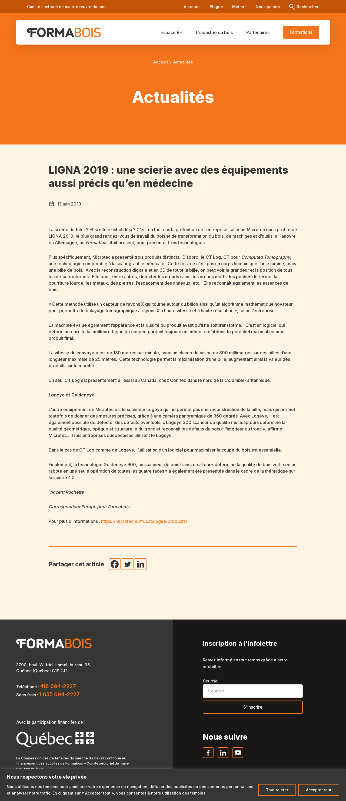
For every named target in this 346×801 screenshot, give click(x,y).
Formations (301, 32)
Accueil (160, 62)
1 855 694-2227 (59, 694)
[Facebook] (115, 564)
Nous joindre (268, 6)
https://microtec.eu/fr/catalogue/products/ (144, 521)
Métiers (239, 6)
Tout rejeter (277, 789)
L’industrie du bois (214, 32)
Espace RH (171, 32)
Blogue (216, 6)
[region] (173, 785)
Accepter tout (318, 789)
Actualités (183, 62)
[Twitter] (128, 564)
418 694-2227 (58, 686)
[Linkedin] (141, 564)
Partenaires (258, 32)
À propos (192, 6)
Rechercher (307, 6)
